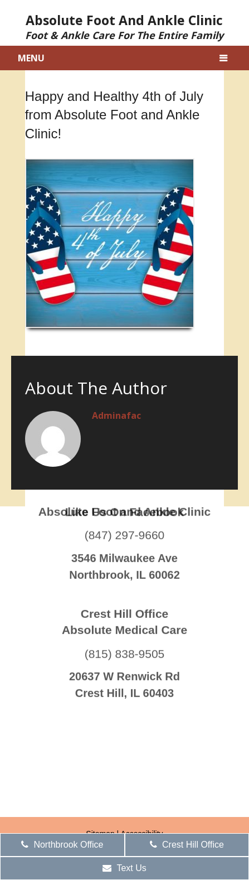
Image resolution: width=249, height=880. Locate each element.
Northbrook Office (62, 844)
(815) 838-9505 (125, 618)
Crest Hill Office (187, 844)
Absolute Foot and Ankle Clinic (124, 25)
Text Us (124, 868)
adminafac (116, 415)
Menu (31, 58)
